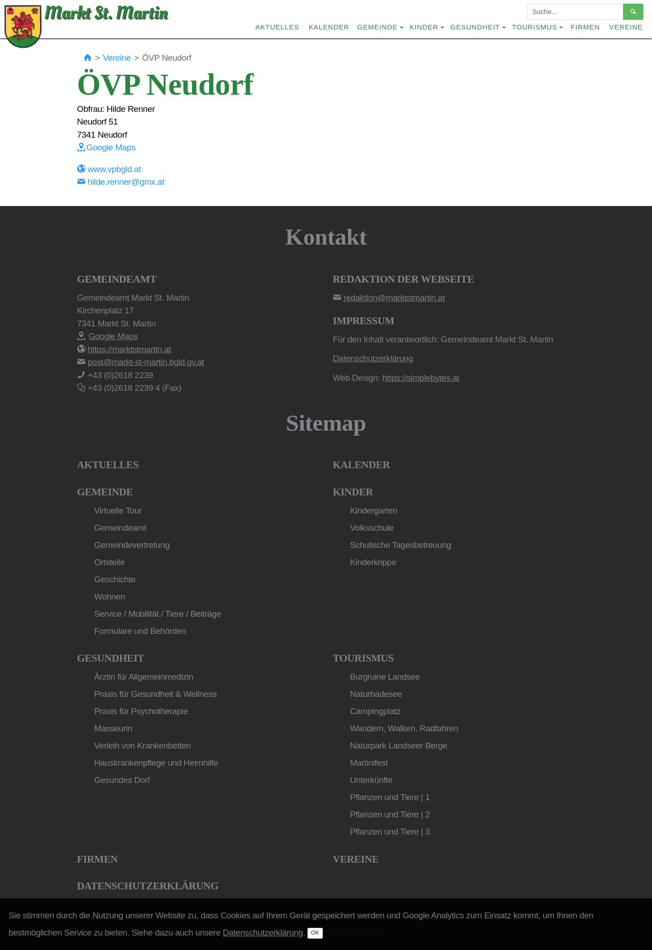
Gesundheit (110, 658)
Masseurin (113, 728)
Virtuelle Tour (118, 510)
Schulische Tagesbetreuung (400, 545)
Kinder (353, 492)
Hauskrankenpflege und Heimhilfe (156, 763)
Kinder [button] (424, 27)
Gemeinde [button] (377, 27)
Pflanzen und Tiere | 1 (390, 797)
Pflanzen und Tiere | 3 (390, 831)
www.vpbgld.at (109, 169)
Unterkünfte (371, 780)
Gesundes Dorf (122, 780)
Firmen (585, 27)
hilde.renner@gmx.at (120, 182)
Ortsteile (109, 562)
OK (315, 933)
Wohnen (109, 596)
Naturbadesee (376, 694)
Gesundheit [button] (475, 27)
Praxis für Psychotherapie (141, 711)
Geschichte (114, 579)
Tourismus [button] (534, 27)
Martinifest (369, 763)
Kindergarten (373, 510)
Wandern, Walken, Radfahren (404, 728)
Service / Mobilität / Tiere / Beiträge (157, 614)
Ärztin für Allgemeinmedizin (143, 676)
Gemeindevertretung (131, 545)
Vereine (626, 27)
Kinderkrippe (373, 562)
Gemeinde (105, 492)
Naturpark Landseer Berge (398, 745)
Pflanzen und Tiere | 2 (390, 814)
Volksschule (371, 528)
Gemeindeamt (120, 528)
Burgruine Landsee (385, 676)
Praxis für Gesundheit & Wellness (155, 694)
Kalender (329, 27)
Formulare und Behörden (140, 631)
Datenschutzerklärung (147, 886)
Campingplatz (375, 711)
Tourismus (363, 658)
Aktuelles (277, 27)
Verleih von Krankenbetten (142, 745)
